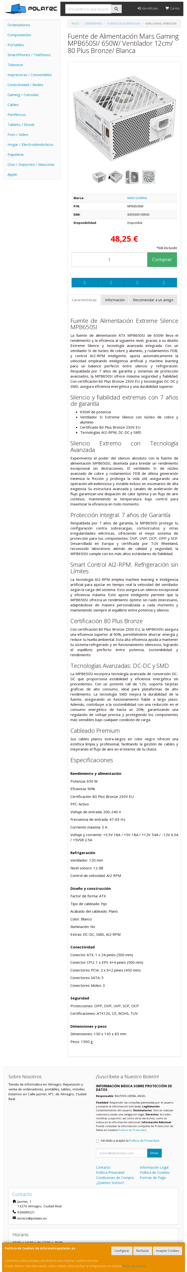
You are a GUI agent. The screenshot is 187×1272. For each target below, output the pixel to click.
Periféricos (17, 114)
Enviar (154, 1153)
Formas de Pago (153, 1177)
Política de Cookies (134, 1266)
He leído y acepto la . (130, 1141)
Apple (12, 174)
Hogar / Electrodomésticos (30, 144)
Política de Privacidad (132, 1130)
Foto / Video (18, 134)
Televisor (15, 64)
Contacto (103, 1167)
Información (115, 299)
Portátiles (16, 44)
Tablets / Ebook (21, 124)
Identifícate (147, 8)
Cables (13, 104)
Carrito (172, 8)
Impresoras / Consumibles (30, 74)
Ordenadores (19, 24)
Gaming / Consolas (23, 94)
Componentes (19, 34)
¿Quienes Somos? (110, 1182)
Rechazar (142, 1251)
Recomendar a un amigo (153, 299)
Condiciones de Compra (115, 1177)
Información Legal (154, 1167)
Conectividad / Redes (25, 84)
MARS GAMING (137, 198)
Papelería (15, 154)
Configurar (121, 1251)
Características (84, 299)
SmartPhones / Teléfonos (29, 54)
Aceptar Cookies (167, 1251)
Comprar (162, 259)
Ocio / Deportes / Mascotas (31, 164)
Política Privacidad (110, 1172)
